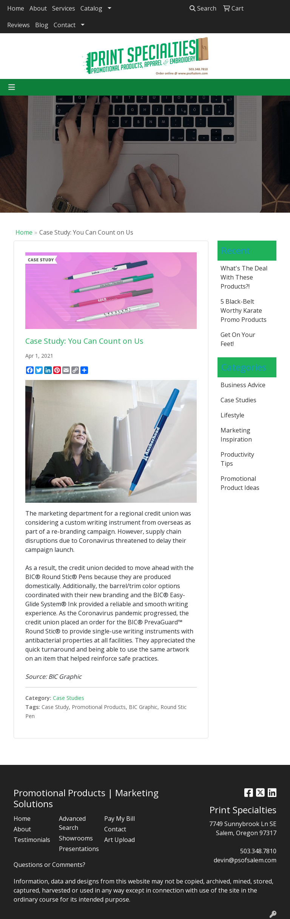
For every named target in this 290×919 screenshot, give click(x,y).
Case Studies (68, 697)
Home (15, 8)
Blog (41, 25)
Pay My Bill (119, 818)
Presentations (77, 849)
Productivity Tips (237, 459)
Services (63, 8)
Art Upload (119, 840)
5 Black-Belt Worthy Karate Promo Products (244, 310)
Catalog (91, 8)
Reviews (18, 25)
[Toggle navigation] (12, 87)
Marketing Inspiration (236, 434)
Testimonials (32, 840)
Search (203, 8)
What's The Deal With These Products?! (244, 277)
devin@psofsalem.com (245, 860)
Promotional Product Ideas (240, 483)
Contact (65, 25)
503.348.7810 (258, 851)
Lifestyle (232, 415)
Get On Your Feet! (238, 339)
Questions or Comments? (49, 864)
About (38, 8)
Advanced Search (72, 823)
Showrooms (76, 838)
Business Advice (243, 385)
